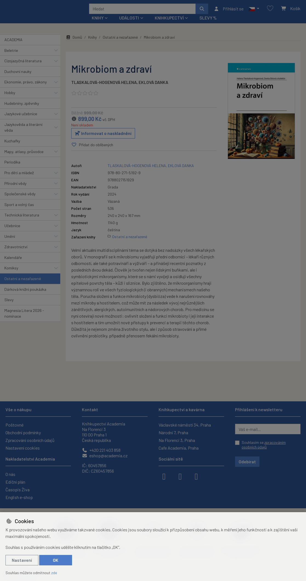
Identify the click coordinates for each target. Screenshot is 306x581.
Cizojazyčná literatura (23, 68)
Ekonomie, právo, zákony (25, 89)
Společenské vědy (20, 201)
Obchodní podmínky (23, 432)
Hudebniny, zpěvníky (21, 110)
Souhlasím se (264, 445)
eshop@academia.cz (105, 455)
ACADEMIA (13, 47)
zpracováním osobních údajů (264, 445)
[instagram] (180, 475)
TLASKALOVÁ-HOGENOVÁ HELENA (104, 89)
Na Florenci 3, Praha (177, 440)
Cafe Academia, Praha (179, 447)
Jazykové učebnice (20, 121)
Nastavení (22, 560)
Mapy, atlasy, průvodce (24, 159)
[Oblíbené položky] (270, 12)
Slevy (9, 307)
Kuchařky (12, 148)
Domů (74, 44)
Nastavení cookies (22, 447)
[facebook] (164, 475)
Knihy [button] (98, 25)
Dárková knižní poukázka (25, 296)
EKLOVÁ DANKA (153, 89)
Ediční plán (15, 481)
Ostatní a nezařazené (22, 286)
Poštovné (14, 424)
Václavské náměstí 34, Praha (185, 424)
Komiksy (11, 275)
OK (55, 560)
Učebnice (12, 233)
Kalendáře (13, 265)
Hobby (9, 100)
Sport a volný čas (19, 212)
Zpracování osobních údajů (30, 440)
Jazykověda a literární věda (23, 134)
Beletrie (11, 57)
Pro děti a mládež (19, 180)
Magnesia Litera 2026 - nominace (24, 320)
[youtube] (196, 475)
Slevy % (208, 25)
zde (54, 572)
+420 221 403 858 (101, 450)
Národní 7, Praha (173, 432)
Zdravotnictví (15, 254)
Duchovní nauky (18, 79)
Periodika (12, 169)
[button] (253, 12)
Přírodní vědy (15, 190)
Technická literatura (21, 222)
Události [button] (129, 25)
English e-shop (19, 497)
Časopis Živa (17, 489)
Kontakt (90, 409)
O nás (10, 474)
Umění (9, 243)
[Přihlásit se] (229, 12)
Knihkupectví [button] (169, 25)
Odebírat (247, 461)
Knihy (92, 44)
